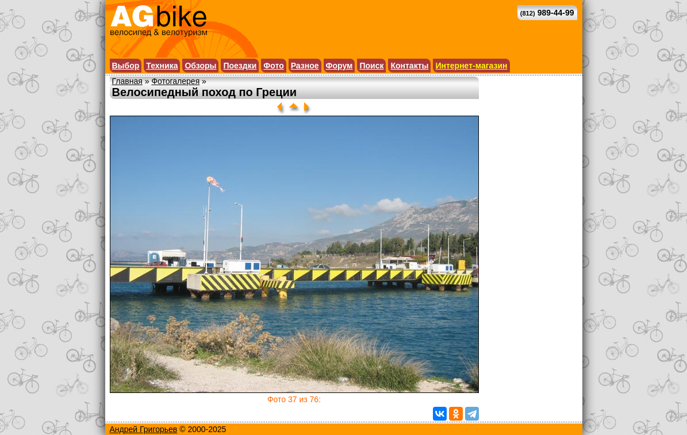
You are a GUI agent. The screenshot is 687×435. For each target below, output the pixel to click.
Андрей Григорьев (144, 429)
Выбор (126, 65)
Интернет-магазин (471, 65)
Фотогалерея (175, 81)
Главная (127, 81)
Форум (339, 65)
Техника (162, 65)
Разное (305, 65)
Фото (273, 65)
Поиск (371, 65)
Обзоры (200, 65)
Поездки (239, 65)
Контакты (409, 65)
